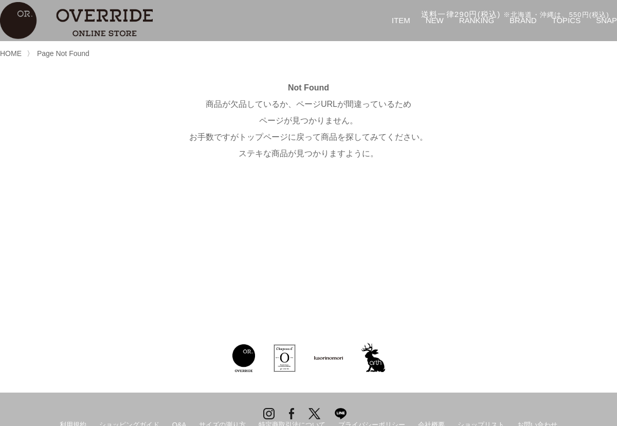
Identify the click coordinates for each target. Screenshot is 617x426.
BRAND (523, 20)
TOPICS (566, 20)
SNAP (606, 20)
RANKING (476, 20)
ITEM (401, 20)
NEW (435, 20)
